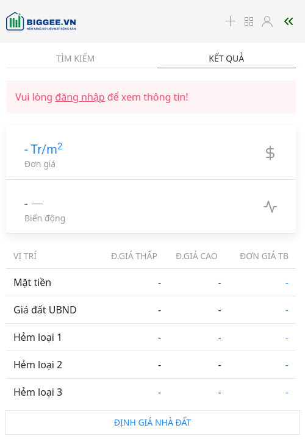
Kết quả (226, 58)
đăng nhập (79, 97)
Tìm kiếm (75, 58)
